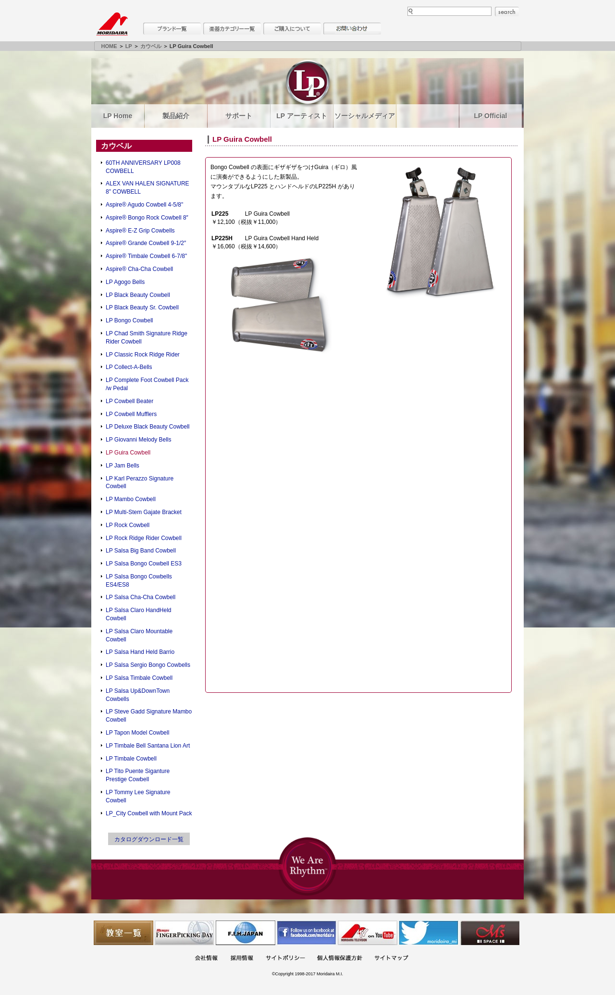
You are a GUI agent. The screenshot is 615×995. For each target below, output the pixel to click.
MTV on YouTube (367, 933)
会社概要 (206, 959)
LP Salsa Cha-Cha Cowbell (140, 597)
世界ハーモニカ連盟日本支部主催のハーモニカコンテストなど (245, 933)
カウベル (150, 46)
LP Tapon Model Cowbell (137, 732)
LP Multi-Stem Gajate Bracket (144, 512)
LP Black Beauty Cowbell (138, 295)
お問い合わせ (352, 29)
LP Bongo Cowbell (129, 320)
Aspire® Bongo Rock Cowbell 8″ (147, 217)
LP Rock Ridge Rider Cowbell (144, 538)
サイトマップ (391, 959)
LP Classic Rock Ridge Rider (143, 354)
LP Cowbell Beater (129, 401)
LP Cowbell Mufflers (131, 414)
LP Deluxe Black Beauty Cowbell (148, 426)
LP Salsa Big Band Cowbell (141, 550)
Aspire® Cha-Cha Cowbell (139, 269)
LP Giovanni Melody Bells (139, 439)
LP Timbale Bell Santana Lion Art (148, 745)
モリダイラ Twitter (428, 933)
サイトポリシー (285, 959)
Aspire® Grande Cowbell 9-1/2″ (146, 243)
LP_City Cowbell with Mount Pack (149, 813)
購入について (292, 29)
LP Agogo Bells (125, 282)
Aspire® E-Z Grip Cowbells (140, 230)
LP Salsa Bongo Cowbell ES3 (144, 563)
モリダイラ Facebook (306, 933)
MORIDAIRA (112, 24)
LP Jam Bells (122, 465)
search (507, 11)
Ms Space (489, 933)
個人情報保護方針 (340, 959)
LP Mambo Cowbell (131, 499)
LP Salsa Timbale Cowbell (139, 678)
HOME (109, 46)
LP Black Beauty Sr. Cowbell (142, 307)
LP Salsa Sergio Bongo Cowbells (148, 665)
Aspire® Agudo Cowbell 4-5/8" (144, 204)
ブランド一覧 (172, 29)
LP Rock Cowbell (127, 525)
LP (128, 46)
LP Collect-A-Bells (129, 367)
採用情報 (241, 959)
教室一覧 (123, 933)
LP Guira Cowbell (128, 452)
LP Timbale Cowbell (131, 758)
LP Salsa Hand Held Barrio (140, 652)
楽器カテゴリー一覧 (232, 29)
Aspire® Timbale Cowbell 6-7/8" (146, 256)
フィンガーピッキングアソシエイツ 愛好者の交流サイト (184, 933)
